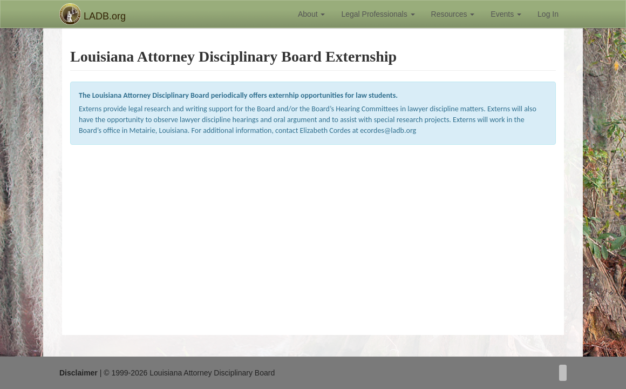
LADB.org (92, 14)
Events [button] (506, 14)
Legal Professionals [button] (377, 14)
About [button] (311, 14)
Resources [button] (453, 14)
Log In (548, 14)
